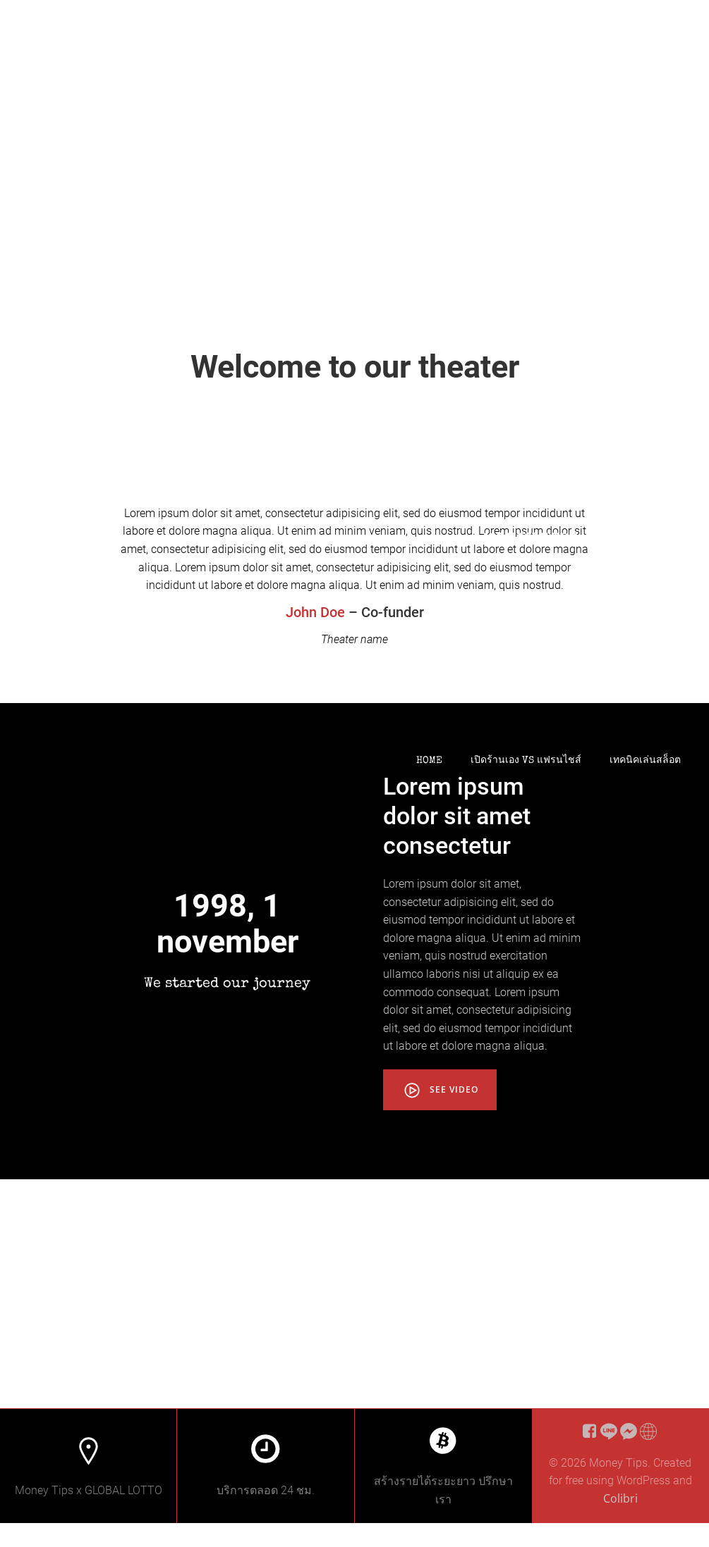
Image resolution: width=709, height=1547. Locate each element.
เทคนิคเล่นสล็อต (645, 761)
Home (429, 761)
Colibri (620, 1525)
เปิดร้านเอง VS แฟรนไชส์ (526, 761)
